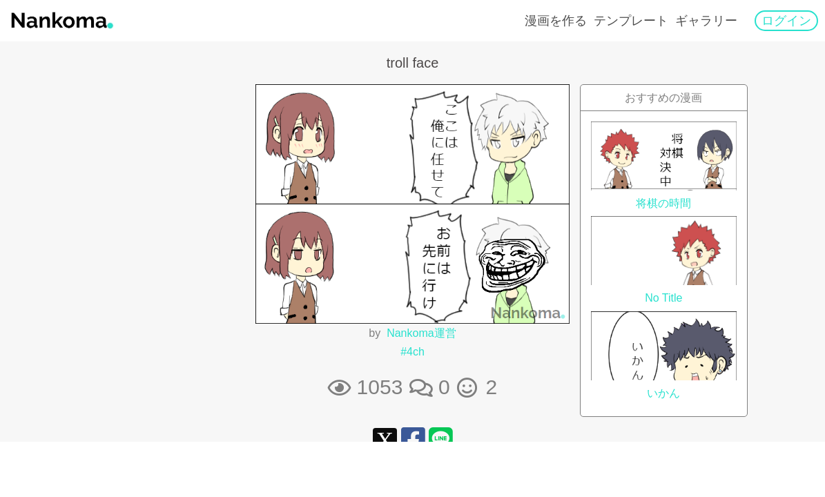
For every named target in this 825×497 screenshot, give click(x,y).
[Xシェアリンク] (385, 438)
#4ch (412, 352)
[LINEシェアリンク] (440, 438)
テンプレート (631, 21)
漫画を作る (556, 21)
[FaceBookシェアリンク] (413, 438)
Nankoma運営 (421, 333)
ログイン (786, 21)
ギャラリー (706, 21)
